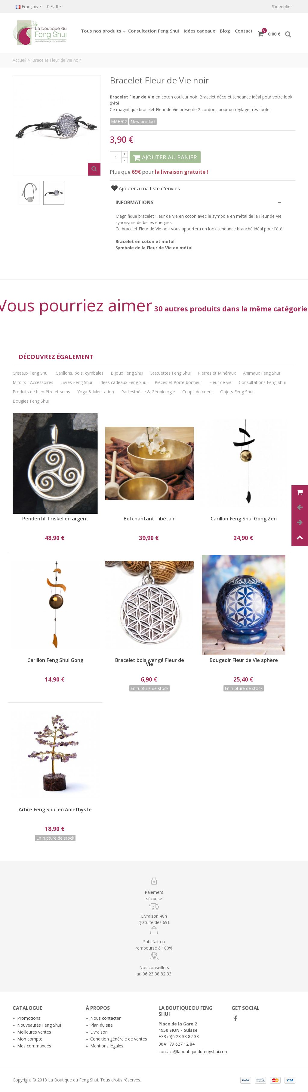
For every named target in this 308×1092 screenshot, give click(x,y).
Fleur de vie (220, 382)
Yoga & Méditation (95, 392)
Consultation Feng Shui (153, 31)
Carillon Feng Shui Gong (55, 660)
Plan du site (99, 1025)
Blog (225, 31)
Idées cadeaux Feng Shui (123, 382)
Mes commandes (32, 1046)
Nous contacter (103, 1018)
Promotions (26, 1018)
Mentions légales (104, 1046)
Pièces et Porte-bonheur (178, 382)
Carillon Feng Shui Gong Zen (244, 519)
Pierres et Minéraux (217, 373)
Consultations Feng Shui (262, 382)
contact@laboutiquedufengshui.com (194, 1051)
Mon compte (27, 1039)
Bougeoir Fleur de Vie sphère (243, 660)
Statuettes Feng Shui (170, 373)
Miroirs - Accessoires (33, 382)
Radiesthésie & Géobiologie (148, 392)
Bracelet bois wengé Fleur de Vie (149, 662)
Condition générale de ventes (116, 1039)
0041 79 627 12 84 (177, 1044)
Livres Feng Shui (76, 382)
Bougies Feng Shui (31, 401)
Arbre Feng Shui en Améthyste (55, 810)
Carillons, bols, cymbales (79, 373)
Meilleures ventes (32, 1032)
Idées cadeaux (199, 31)
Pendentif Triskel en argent (55, 519)
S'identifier (282, 6)
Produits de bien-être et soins (41, 392)
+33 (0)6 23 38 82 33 (179, 1036)
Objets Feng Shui (236, 392)
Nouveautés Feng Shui (37, 1025)
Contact (244, 31)
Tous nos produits (103, 31)
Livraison (97, 1032)
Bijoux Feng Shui (127, 373)
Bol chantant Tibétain (149, 519)
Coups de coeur (197, 392)
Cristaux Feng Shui (30, 373)
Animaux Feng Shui (261, 373)
